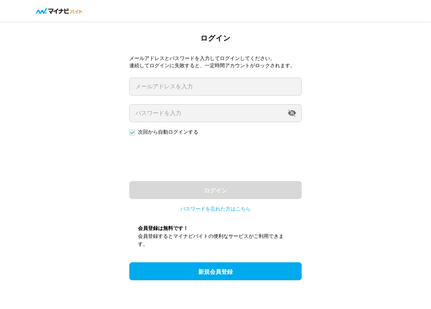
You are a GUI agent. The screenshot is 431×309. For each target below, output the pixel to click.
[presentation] (183, 158)
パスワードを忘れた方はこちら (215, 209)
